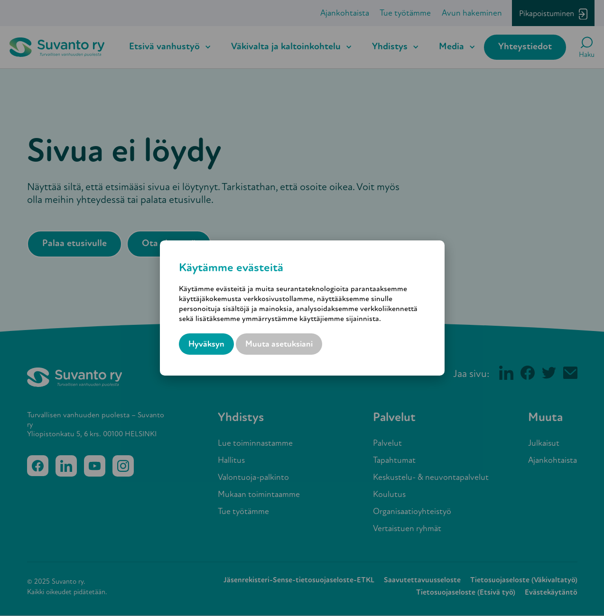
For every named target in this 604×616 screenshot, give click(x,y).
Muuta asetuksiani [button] (279, 344)
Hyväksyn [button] (206, 344)
